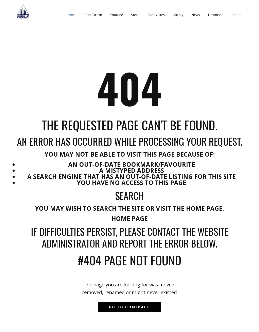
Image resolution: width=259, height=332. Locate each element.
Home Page (129, 218)
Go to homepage (129, 307)
